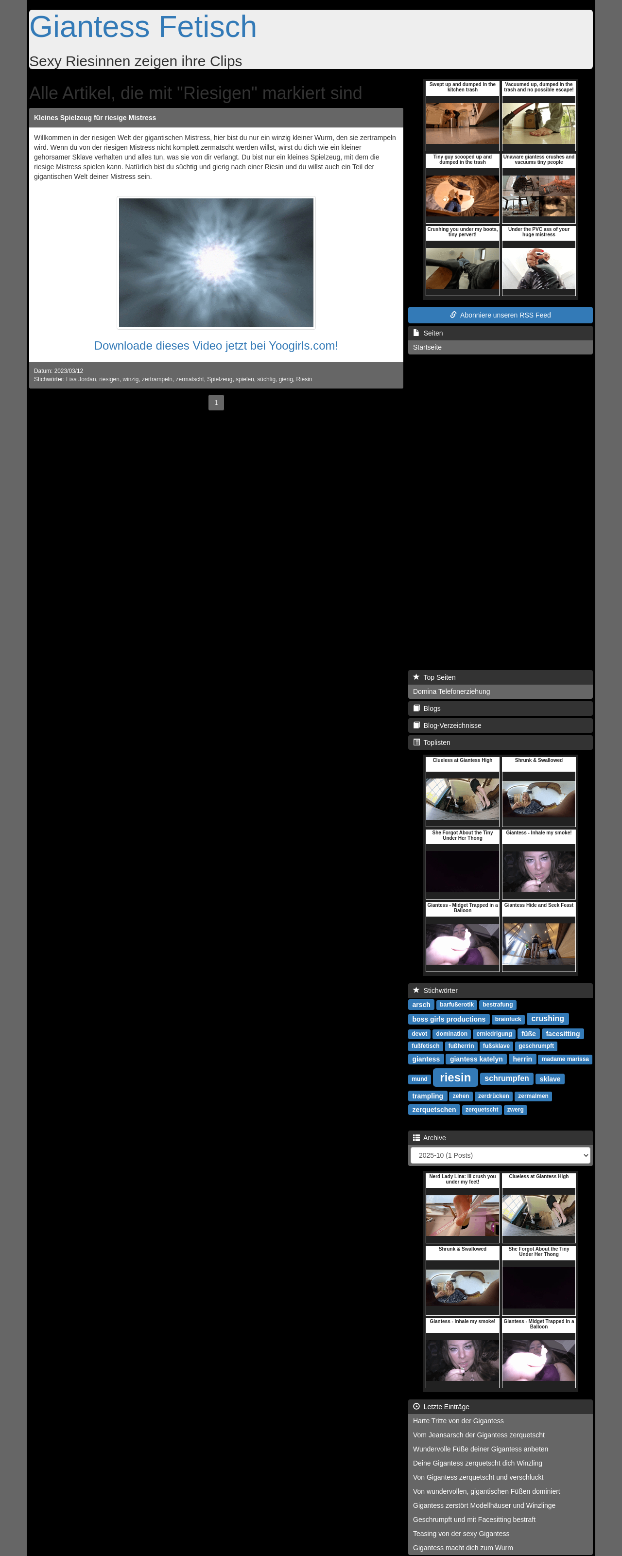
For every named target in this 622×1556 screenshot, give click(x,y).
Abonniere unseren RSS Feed (500, 315)
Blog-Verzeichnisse (447, 725)
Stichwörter (435, 990)
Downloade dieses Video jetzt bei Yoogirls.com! (216, 345)
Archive (429, 1138)
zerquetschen (434, 1109)
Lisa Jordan (81, 379)
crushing (547, 1018)
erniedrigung (494, 1033)
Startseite (427, 347)
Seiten (428, 333)
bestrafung (498, 1004)
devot (419, 1033)
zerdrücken (493, 1096)
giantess (426, 1058)
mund (420, 1079)
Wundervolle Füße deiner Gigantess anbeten (480, 1449)
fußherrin (461, 1046)
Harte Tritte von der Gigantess (458, 1421)
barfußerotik (457, 1004)
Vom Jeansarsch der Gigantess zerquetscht (479, 1435)
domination (451, 1033)
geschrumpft (536, 1046)
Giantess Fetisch (143, 26)
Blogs (427, 708)
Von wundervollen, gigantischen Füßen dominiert (486, 1491)
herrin (522, 1058)
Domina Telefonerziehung (451, 691)
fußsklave (496, 1046)
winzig (130, 379)
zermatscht (189, 379)
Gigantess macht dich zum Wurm (463, 1548)
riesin (455, 1076)
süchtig (266, 379)
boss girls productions (448, 1019)
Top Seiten (434, 677)
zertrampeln (157, 379)
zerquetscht (482, 1109)
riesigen (109, 379)
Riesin (304, 379)
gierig (286, 379)
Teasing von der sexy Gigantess (461, 1534)
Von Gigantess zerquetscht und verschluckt (478, 1477)
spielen (245, 379)
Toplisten (431, 742)
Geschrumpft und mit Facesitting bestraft (474, 1519)
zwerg (515, 1109)
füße (528, 1033)
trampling (427, 1095)
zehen (461, 1096)
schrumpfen (506, 1078)
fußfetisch (425, 1046)
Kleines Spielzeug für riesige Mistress (95, 118)
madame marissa (565, 1059)
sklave (550, 1078)
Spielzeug (219, 379)
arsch (421, 1004)
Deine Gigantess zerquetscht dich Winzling (477, 1463)
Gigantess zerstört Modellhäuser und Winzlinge (484, 1505)
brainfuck (508, 1019)
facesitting (563, 1033)
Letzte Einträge (441, 1407)
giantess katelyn (476, 1058)
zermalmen (533, 1096)
